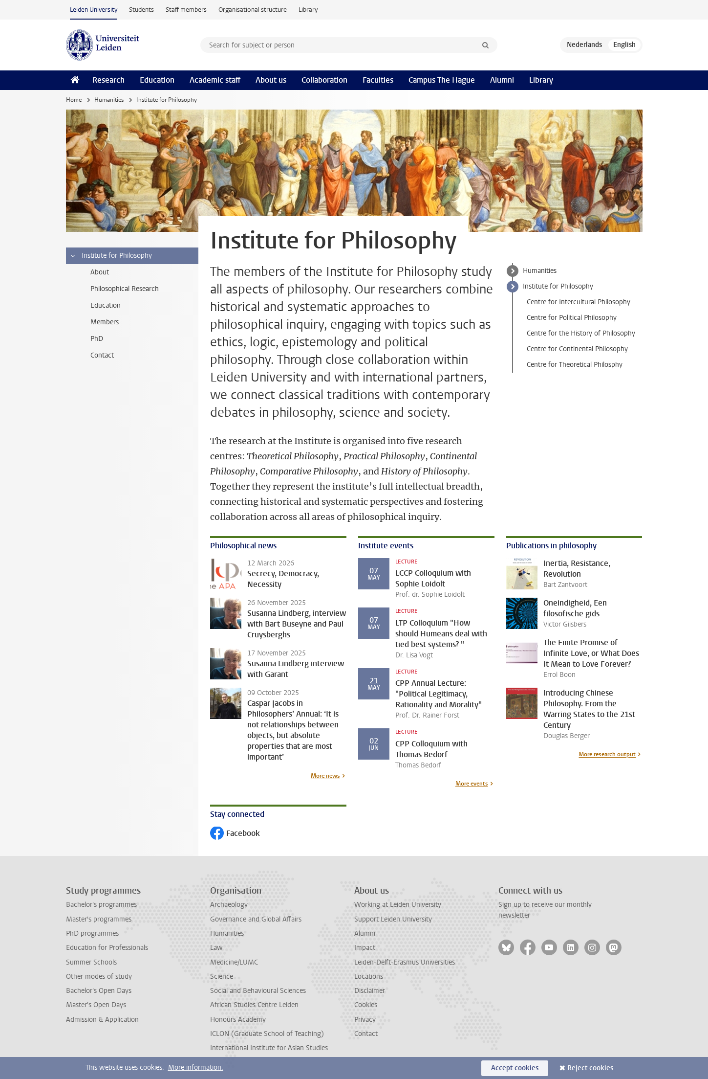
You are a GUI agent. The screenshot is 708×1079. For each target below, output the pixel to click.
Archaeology (229, 904)
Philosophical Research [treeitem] (124, 288)
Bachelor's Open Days (98, 990)
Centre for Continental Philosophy (577, 349)
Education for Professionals (107, 947)
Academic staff (215, 80)
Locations (368, 976)
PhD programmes (92, 933)
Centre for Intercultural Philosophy (578, 302)
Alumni (502, 80)
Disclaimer (369, 990)
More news (325, 776)
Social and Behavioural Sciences (258, 990)
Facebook (235, 834)
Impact (364, 947)
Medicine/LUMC (234, 962)
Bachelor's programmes (101, 904)
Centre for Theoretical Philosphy (574, 364)
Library (308, 9)
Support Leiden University (393, 919)
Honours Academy (238, 1019)
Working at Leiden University (397, 904)
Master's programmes (98, 919)
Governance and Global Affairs (255, 919)
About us (271, 80)
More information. (195, 1067)
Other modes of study (99, 976)
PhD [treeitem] (96, 338)
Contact (366, 1033)
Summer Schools (91, 962)
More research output (607, 754)
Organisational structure (252, 9)
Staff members (186, 9)
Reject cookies (590, 1068)
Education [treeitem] (105, 305)
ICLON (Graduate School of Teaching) (267, 1033)
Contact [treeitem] (102, 355)
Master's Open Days (96, 1005)
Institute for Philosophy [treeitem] (110, 256)
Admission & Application (102, 1019)
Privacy (365, 1019)
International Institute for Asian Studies (269, 1048)
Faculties (378, 80)
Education (157, 80)
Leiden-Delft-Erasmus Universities (404, 962)
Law (216, 947)
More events (471, 783)
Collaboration (324, 80)
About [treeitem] (99, 272)
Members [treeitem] (104, 322)
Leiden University (93, 9)
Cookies (365, 1005)
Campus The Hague (441, 80)
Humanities (109, 100)
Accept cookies (514, 1068)
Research (108, 80)
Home (74, 100)
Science (221, 976)
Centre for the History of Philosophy (581, 333)
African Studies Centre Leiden (254, 1005)
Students (141, 9)
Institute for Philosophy (558, 286)
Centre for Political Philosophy (572, 317)
